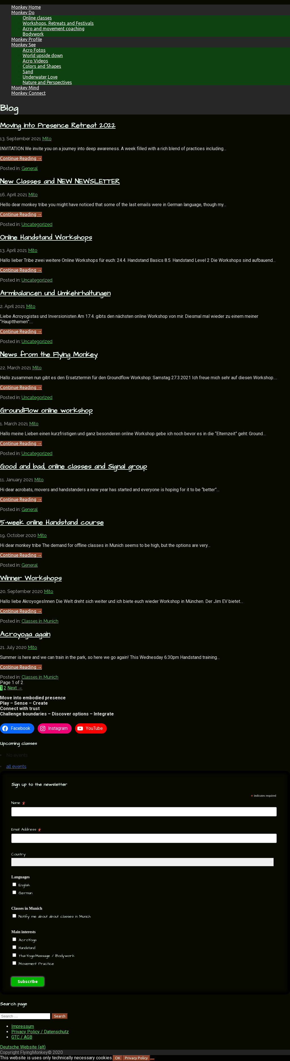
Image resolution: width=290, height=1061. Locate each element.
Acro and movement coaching (53, 28)
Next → (14, 688)
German (24, 893)
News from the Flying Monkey (48, 354)
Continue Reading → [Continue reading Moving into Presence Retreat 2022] (21, 158)
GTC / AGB (21, 1037)
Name (18, 802)
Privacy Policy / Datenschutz (40, 1031)
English (23, 885)
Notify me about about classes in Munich (54, 916)
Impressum (22, 1026)
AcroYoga (26, 940)
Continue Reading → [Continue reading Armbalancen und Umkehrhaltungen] (21, 331)
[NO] (152, 1059)
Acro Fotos (34, 50)
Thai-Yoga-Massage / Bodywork (46, 956)
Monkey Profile (26, 39)
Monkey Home (26, 7)
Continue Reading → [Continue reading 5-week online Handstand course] (21, 555)
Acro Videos (35, 60)
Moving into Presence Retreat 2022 (58, 125)
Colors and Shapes (42, 66)
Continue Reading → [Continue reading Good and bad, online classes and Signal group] (21, 499)
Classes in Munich (40, 621)
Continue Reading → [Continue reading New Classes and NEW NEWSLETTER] (21, 214)
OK (117, 1058)
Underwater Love (40, 76)
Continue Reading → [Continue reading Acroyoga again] (21, 667)
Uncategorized (37, 224)
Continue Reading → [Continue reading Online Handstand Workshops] (21, 270)
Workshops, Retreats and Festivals (58, 23)
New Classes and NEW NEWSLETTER (60, 181)
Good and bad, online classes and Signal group (73, 466)
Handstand (26, 948)
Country (18, 854)
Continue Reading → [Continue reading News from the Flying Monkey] (21, 387)
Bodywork (33, 33)
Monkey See (23, 44)
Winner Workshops (31, 578)
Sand (28, 71)
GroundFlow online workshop (46, 410)
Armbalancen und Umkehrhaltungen (55, 293)
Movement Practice (35, 964)
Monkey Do (23, 12)
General (30, 168)
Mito (47, 138)
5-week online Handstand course (52, 522)
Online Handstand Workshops (46, 237)
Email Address (26, 829)
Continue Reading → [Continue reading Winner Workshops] (21, 611)
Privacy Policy (136, 1058)
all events (16, 766)
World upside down (43, 55)
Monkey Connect (28, 93)
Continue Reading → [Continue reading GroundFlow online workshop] (21, 443)
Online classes (37, 17)
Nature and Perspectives (47, 82)
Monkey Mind (25, 87)
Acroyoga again (25, 634)
